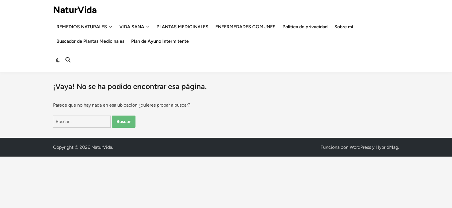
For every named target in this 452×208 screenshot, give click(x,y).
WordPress (360, 147)
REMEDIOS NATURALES (84, 27)
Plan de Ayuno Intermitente (160, 41)
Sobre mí (343, 26)
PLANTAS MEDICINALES (182, 26)
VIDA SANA (134, 27)
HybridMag (387, 147)
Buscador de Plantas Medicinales (90, 41)
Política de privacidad (304, 26)
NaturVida (75, 9)
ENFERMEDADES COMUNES (245, 26)
